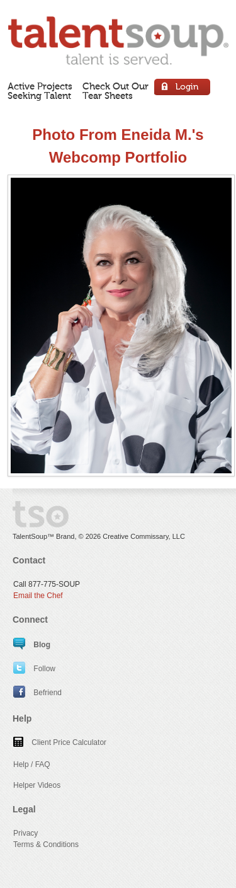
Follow (34, 668)
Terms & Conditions (46, 844)
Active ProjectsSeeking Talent (40, 91)
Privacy (25, 833)
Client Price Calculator (59, 742)
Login (182, 88)
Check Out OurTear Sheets (115, 91)
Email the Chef (38, 595)
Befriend (37, 692)
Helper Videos (36, 785)
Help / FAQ (31, 764)
